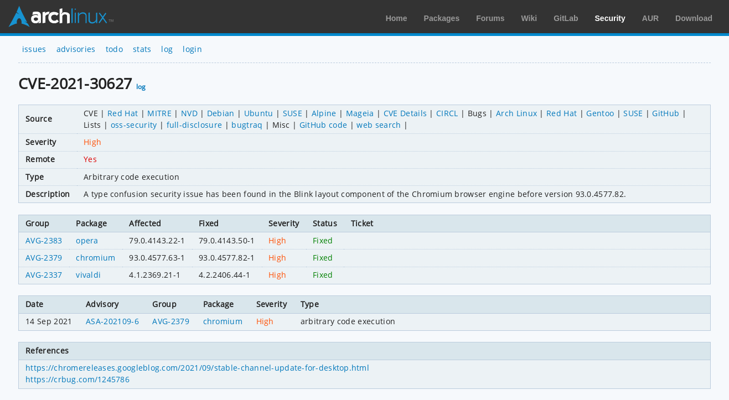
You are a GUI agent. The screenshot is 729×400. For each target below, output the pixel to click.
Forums (490, 18)
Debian (221, 113)
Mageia (360, 113)
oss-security (134, 125)
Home (396, 18)
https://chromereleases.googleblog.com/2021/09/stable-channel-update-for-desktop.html (197, 367)
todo (114, 49)
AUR (650, 18)
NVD (189, 113)
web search (378, 125)
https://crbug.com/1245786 (77, 379)
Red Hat (122, 113)
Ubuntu (258, 113)
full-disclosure (195, 125)
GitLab (566, 18)
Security (610, 18)
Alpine (324, 113)
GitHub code (323, 125)
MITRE (159, 113)
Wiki (529, 18)
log (167, 49)
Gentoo (600, 113)
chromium (96, 257)
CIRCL (447, 113)
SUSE (292, 113)
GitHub (665, 113)
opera (87, 240)
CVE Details (405, 113)
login (192, 49)
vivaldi (88, 274)
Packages (442, 18)
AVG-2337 (44, 274)
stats (142, 49)
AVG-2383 (44, 240)
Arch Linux (60, 17)
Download (693, 18)
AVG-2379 (44, 257)
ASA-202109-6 (112, 321)
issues (34, 49)
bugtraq (246, 125)
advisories (76, 49)
